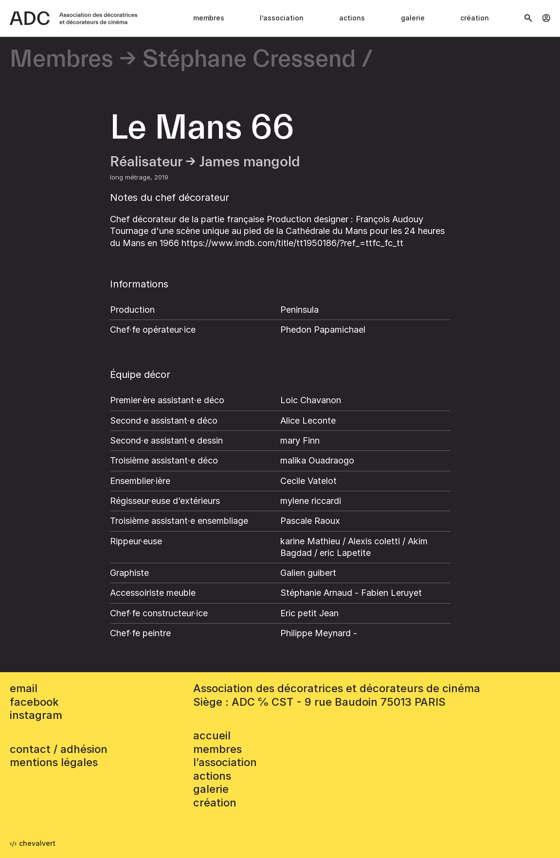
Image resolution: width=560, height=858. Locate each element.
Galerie (413, 18)
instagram (36, 715)
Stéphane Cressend (249, 59)
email (23, 688)
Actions (352, 18)
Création (474, 18)
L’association (282, 18)
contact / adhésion (59, 749)
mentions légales (54, 762)
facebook (34, 702)
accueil (212, 735)
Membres (208, 18)
